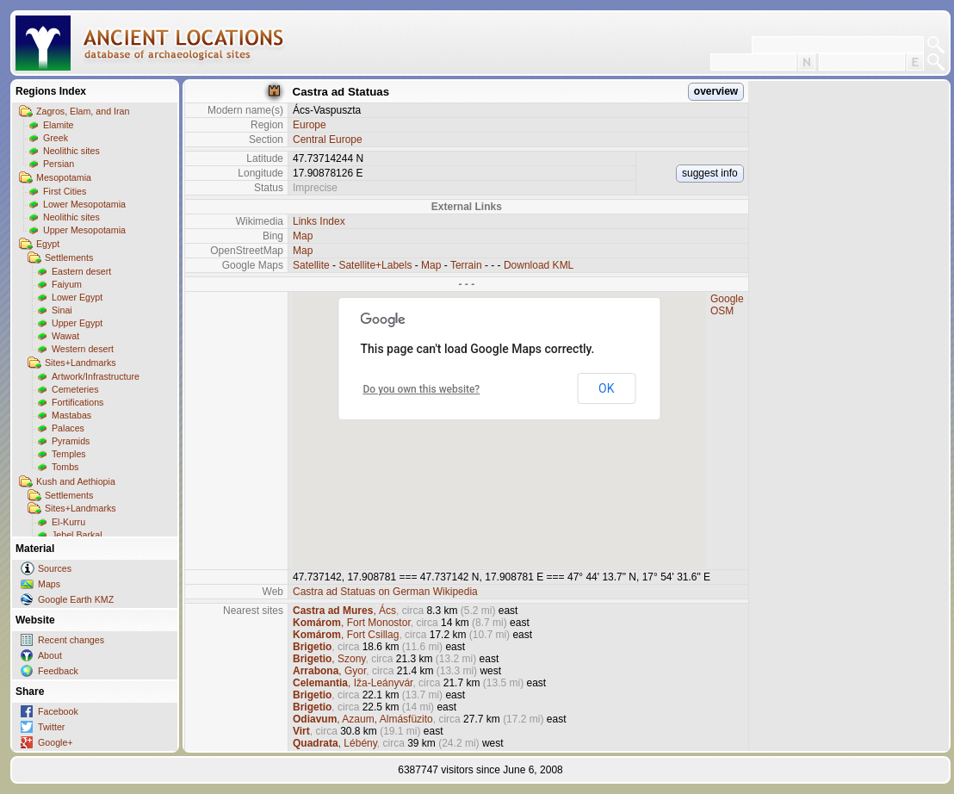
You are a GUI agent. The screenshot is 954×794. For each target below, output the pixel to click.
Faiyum (67, 284)
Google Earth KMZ (76, 599)
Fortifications (77, 402)
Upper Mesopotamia (84, 230)
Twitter (51, 727)
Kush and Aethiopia (75, 481)
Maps (49, 584)
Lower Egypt (77, 297)
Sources (54, 568)
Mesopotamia (63, 177)
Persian (58, 163)
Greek (55, 138)
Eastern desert (81, 271)
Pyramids (71, 441)
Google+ (55, 742)
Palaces (68, 428)
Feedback (58, 671)
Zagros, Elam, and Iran (82, 111)
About (50, 655)
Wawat (65, 336)
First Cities (64, 191)
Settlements (69, 257)
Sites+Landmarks (80, 362)
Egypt (47, 244)
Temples (69, 454)
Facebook (58, 711)
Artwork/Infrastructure (95, 376)
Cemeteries (75, 389)
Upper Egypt (77, 323)
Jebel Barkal (77, 535)
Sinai (62, 310)
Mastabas (71, 415)
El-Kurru (68, 522)
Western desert (83, 349)
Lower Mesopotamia (84, 204)
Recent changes (71, 640)
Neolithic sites (71, 151)
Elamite (58, 125)
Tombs (65, 467)
